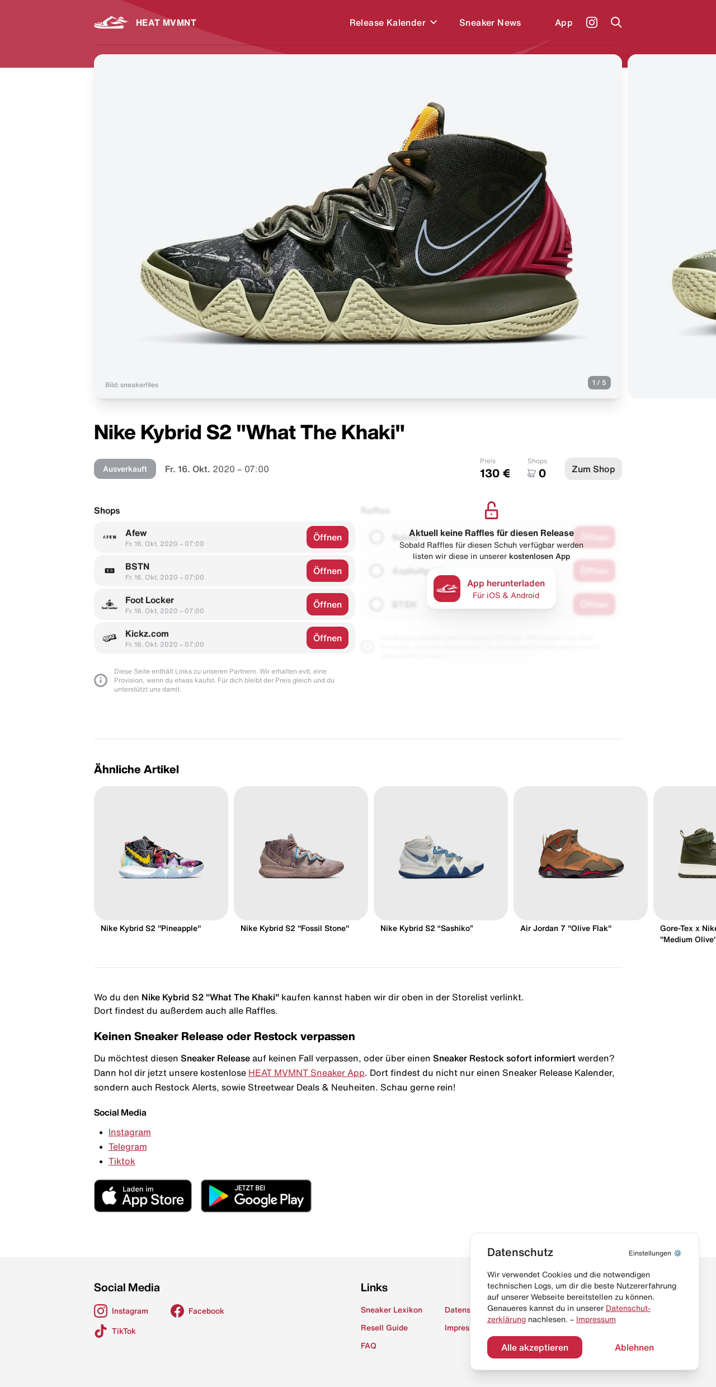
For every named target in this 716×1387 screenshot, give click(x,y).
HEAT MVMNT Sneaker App (306, 1072)
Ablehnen (634, 1347)
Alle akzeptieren (534, 1347)
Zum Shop (593, 468)
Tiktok (122, 1160)
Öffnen (327, 537)
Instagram (130, 1131)
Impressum (596, 1319)
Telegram (128, 1146)
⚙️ (655, 1253)
